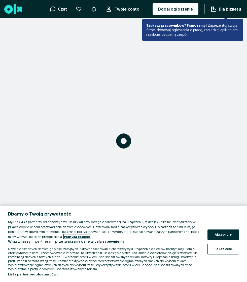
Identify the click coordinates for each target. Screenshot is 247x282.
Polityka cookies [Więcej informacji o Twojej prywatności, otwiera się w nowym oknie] (77, 237)
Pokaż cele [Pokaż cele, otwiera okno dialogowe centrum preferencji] (223, 249)
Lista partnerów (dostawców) (33, 274)
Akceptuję (223, 234)
